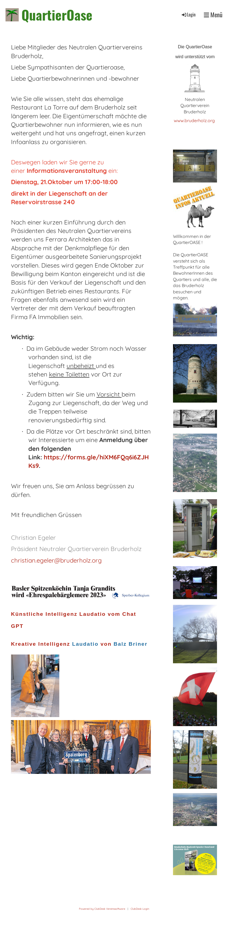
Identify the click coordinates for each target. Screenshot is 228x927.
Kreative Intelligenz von (80, 644)
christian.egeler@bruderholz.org (56, 560)
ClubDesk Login (140, 908)
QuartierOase (56, 14)
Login (188, 14)
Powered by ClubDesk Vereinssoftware (102, 908)
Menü (213, 14)
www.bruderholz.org (195, 120)
